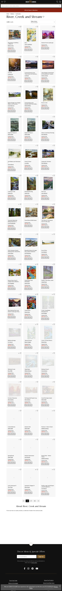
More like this (11, 51)
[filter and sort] (43, 22)
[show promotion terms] (31, 10)
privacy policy (34, 562)
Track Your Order (13, 580)
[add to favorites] (43, 17)
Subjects (12, 13)
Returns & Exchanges (13, 583)
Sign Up (41, 556)
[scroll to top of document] (31, 545)
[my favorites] (5, 2)
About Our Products (49, 580)
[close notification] (60, 586)
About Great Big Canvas (48, 583)
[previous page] (23, 501)
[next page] (38, 501)
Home (8, 13)
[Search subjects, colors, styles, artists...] (31, 6)
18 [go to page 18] (34, 500)
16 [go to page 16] (27, 500)
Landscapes (18, 13)
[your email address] (26, 556)
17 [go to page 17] (31, 500)
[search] (57, 2)
